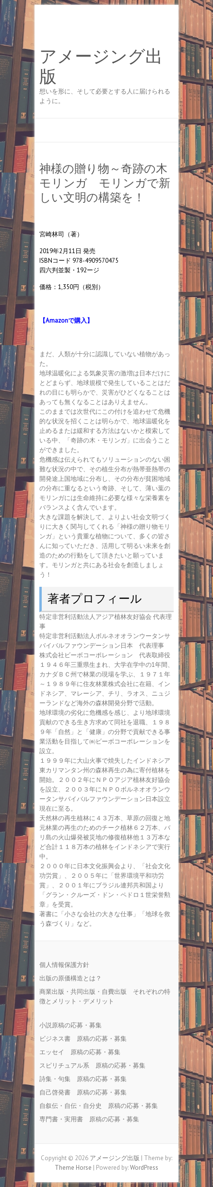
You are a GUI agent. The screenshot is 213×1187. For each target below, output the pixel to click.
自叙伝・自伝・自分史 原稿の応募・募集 (101, 1106)
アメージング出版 (101, 66)
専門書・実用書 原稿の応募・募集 (92, 1119)
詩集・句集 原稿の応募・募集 (86, 1079)
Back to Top (199, 1173)
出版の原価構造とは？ (70, 978)
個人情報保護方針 (64, 965)
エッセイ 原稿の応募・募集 (83, 1052)
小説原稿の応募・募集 (73, 1025)
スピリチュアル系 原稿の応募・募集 (95, 1065)
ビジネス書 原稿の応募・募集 (86, 1039)
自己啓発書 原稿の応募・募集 (86, 1092)
